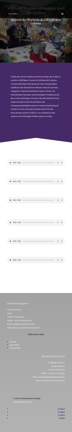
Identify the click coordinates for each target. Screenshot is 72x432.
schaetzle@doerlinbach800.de (51, 377)
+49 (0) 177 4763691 (56, 373)
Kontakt (12, 342)
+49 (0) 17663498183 (22, 320)
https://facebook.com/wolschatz (50, 380)
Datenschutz (15, 348)
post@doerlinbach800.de (23, 324)
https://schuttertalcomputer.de (26, 328)
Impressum (14, 345)
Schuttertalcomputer (22, 402)
